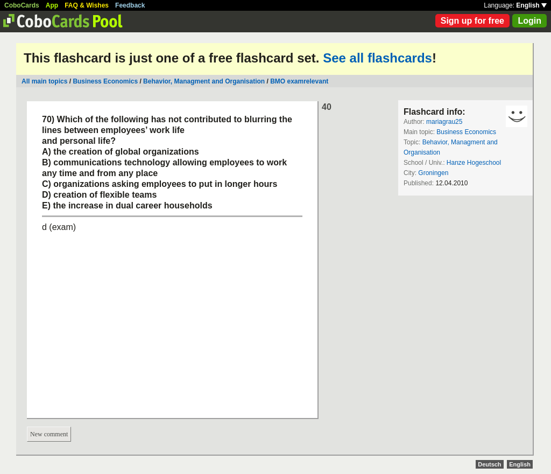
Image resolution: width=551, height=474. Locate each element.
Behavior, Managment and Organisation (204, 81)
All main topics (44, 81)
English (531, 5)
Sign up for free (472, 20)
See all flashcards (377, 58)
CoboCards (21, 5)
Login (529, 20)
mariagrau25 (444, 122)
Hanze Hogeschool (474, 162)
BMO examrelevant (299, 81)
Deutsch (489, 464)
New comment (49, 434)
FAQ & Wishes (87, 5)
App (52, 5)
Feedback (130, 5)
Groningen (433, 173)
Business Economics (105, 81)
